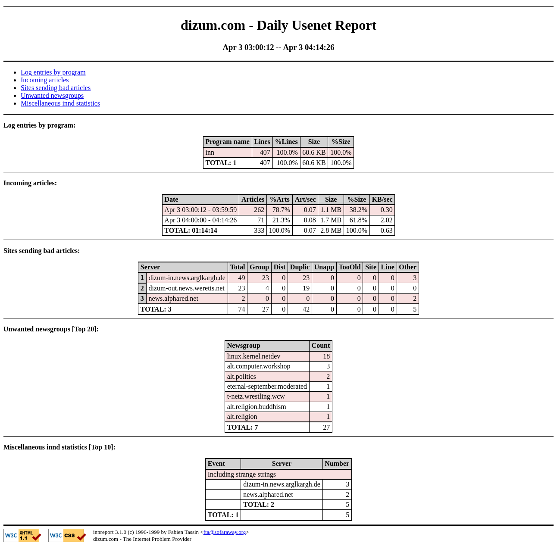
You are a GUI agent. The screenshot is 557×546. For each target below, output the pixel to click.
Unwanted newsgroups (52, 95)
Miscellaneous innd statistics (60, 103)
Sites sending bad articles (56, 87)
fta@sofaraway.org (224, 532)
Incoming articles (45, 80)
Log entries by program (53, 72)
